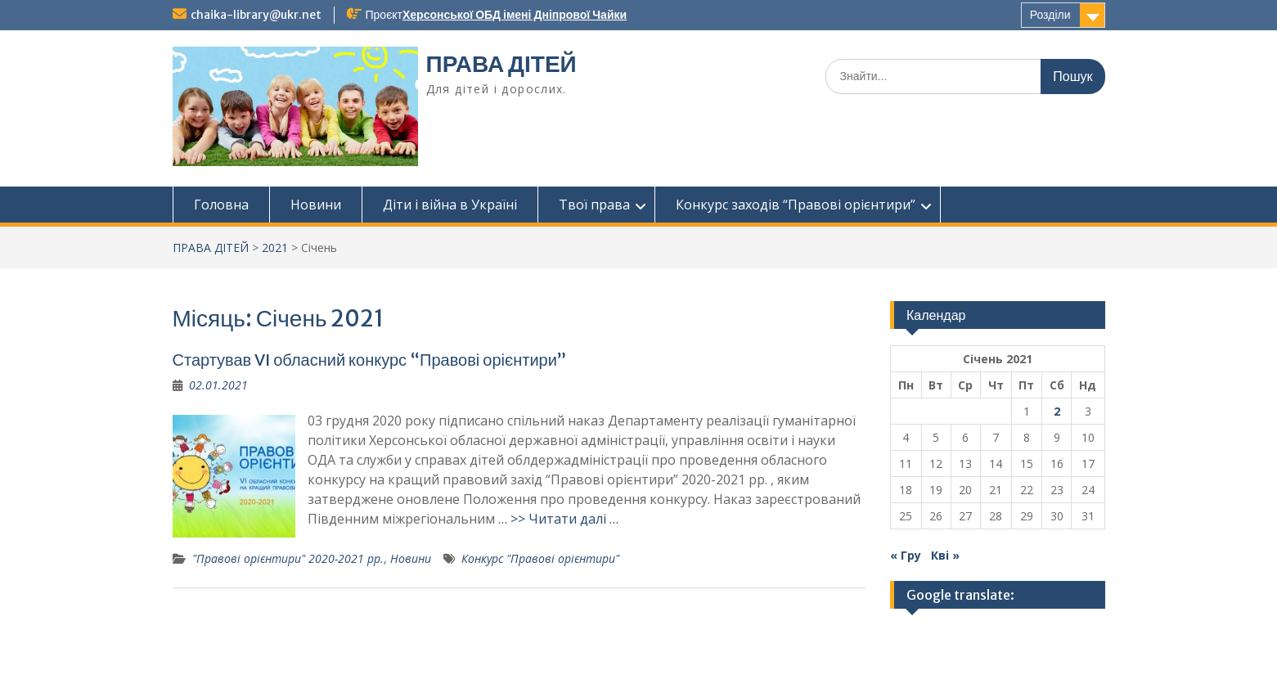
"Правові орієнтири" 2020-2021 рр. (288, 558)
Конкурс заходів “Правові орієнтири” (795, 205)
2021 (275, 247)
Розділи (1050, 14)
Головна (221, 205)
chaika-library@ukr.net (256, 14)
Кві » (945, 555)
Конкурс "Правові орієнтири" (540, 558)
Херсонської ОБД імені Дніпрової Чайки (514, 14)
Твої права (594, 205)
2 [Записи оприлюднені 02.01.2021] (1057, 411)
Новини (315, 205)
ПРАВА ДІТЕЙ (501, 64)
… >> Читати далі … (558, 519)
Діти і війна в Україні (450, 205)
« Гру (905, 555)
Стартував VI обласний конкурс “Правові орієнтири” (369, 359)
